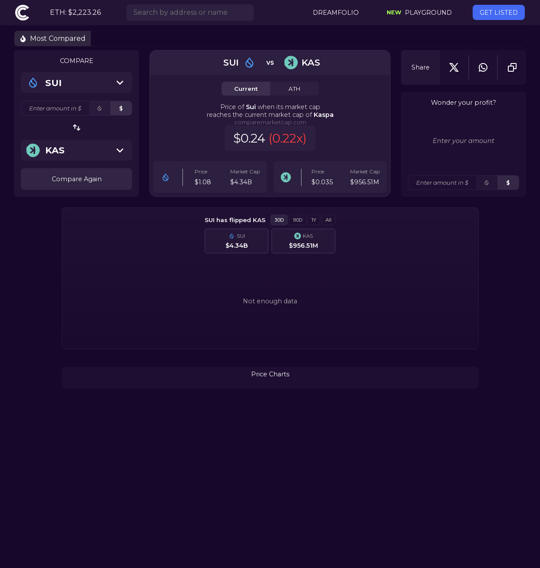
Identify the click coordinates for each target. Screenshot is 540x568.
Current (246, 88)
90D (297, 220)
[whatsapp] (483, 67)
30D (279, 220)
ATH (294, 88)
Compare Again (77, 179)
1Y (313, 220)
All (328, 220)
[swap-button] (76, 127)
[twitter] (454, 67)
